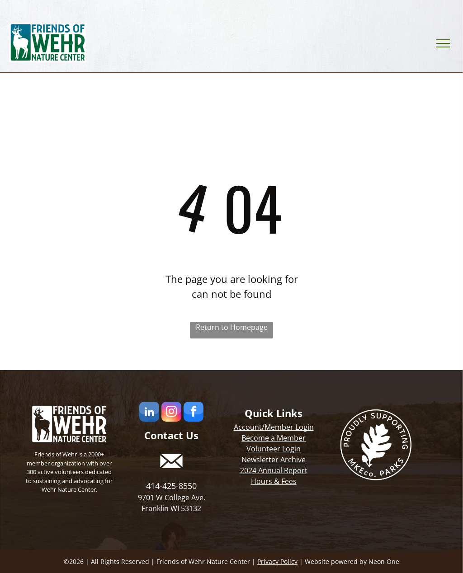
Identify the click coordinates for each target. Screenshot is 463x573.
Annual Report (282, 470)
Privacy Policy (277, 561)
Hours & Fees (274, 481)
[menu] (443, 43)
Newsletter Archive (273, 460)
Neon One (384, 561)
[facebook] (193, 413)
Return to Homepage (232, 327)
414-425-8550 (171, 485)
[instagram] (171, 413)
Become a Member (273, 438)
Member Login (289, 427)
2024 (248, 470)
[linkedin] (149, 413)
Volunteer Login (273, 449)
